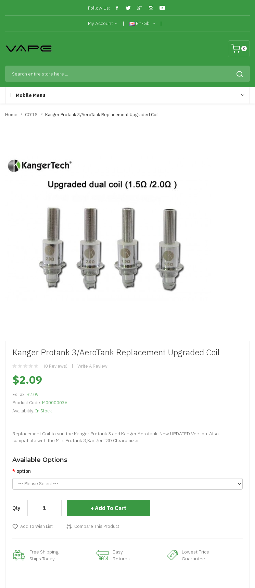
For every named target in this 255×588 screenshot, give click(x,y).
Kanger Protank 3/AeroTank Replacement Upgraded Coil (101, 115)
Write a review (92, 366)
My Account (102, 23)
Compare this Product (96, 526)
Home (11, 115)
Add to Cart (110, 508)
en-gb (142, 23)
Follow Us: (99, 8)
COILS (31, 115)
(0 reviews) (55, 366)
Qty (16, 508)
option (23, 471)
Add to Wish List (36, 526)
